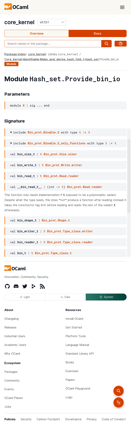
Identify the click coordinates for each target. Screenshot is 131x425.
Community (12, 380)
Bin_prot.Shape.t (56, 220)
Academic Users (15, 345)
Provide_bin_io (109, 59)
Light (25, 296)
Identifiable (31, 59)
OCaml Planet (13, 398)
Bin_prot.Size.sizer (60, 154)
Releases (10, 327)
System (106, 297)
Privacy (92, 419)
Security (26, 419)
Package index (15, 54)
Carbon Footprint (48, 419)
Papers (70, 380)
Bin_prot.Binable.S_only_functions (57, 143)
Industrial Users (14, 336)
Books (70, 362)
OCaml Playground (78, 388)
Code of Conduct (114, 419)
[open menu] (122, 7)
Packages (11, 372)
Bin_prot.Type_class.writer (70, 231)
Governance (73, 419)
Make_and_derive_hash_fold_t (62, 59)
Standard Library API (80, 353)
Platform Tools (76, 336)
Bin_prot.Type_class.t (53, 253)
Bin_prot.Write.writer (63, 165)
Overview (36, 33)
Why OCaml (12, 353)
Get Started (74, 327)
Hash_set (92, 59)
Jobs (7, 406)
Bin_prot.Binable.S (43, 132)
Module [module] (11, 63)
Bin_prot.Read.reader (61, 176)
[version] (51, 22)
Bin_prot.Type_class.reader (70, 242)
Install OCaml (74, 318)
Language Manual (77, 345)
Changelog (11, 318)
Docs (97, 33)
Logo (69, 397)
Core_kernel (13, 59)
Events (9, 389)
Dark (65, 296)
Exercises (72, 371)
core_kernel (19, 22)
